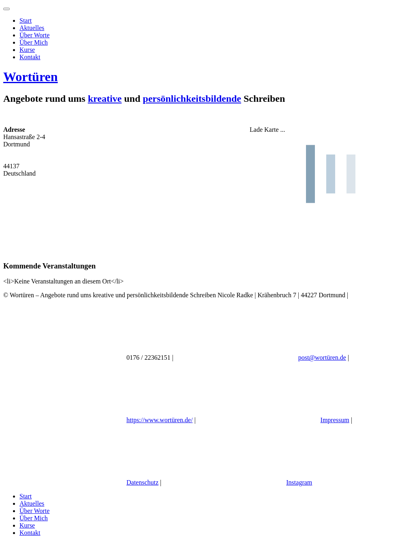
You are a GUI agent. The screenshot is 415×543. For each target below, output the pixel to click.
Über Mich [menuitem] (33, 518)
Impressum (335, 419)
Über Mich (33, 42)
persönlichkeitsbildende (192, 98)
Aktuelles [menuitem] (31, 503)
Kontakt (30, 57)
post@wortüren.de (322, 357)
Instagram (299, 482)
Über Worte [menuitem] (34, 510)
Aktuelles (31, 27)
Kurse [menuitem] (27, 525)
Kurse (27, 49)
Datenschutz (142, 482)
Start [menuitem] (25, 496)
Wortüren (30, 76)
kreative (105, 98)
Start (25, 20)
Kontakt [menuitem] (30, 532)
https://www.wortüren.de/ (159, 419)
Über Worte (34, 35)
